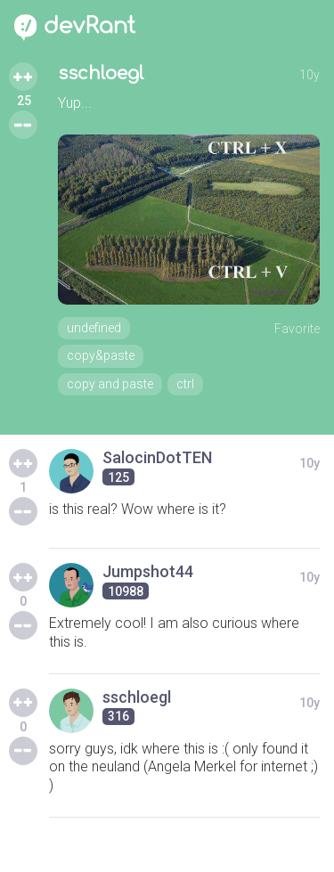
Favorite (297, 329)
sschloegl (101, 73)
